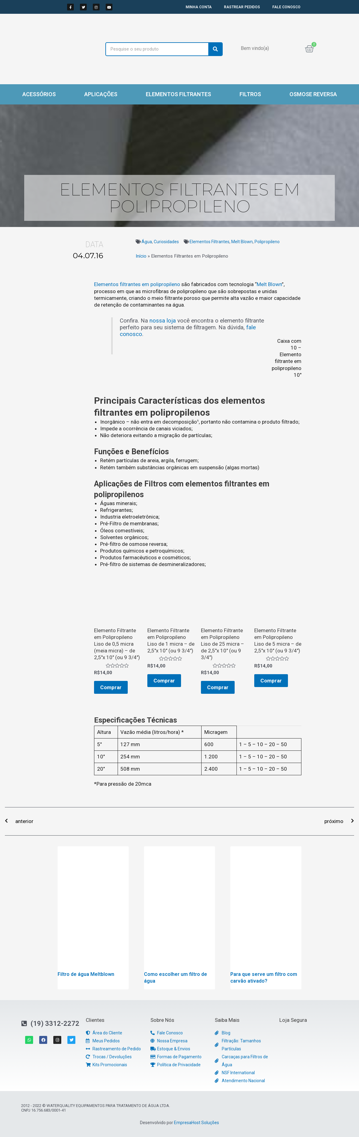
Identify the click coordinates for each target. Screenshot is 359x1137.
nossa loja (162, 320)
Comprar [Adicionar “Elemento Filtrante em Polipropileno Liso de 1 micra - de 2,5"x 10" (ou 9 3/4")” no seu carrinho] (164, 681)
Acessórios (39, 94)
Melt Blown (242, 241)
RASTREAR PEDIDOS (242, 7)
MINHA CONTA (199, 7)
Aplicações (100, 94)
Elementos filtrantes (117, 284)
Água (147, 241)
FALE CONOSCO (286, 7)
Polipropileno (267, 241)
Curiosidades (166, 241)
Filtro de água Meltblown (86, 974)
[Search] (215, 49)
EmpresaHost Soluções (196, 1122)
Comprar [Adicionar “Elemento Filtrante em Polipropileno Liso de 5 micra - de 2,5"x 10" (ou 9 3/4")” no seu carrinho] (271, 681)
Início (141, 256)
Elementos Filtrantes (178, 94)
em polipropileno (161, 284)
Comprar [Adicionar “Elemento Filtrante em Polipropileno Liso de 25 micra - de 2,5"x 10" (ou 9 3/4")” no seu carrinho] (218, 687)
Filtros (250, 94)
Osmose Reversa (313, 94)
